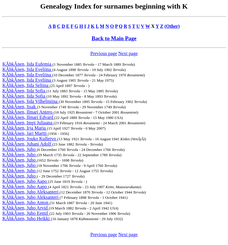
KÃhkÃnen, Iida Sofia (24, 90)
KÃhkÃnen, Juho (19, 149)
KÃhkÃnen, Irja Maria (24, 127)
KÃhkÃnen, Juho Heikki (26, 218)
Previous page (103, 53)
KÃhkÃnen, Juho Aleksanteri (31, 191)
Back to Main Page (113, 38)
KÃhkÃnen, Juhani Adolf (27, 143)
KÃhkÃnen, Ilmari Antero (27, 112)
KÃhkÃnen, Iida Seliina (26, 85)
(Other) (172, 26)
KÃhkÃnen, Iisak (19, 106)
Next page (127, 53)
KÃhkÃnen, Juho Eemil (25, 213)
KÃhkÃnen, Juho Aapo (25, 181)
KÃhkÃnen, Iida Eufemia (27, 64)
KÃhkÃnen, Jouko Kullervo (29, 138)
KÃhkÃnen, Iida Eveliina (27, 69)
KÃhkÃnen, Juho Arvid (25, 207)
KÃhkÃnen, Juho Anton (26, 202)
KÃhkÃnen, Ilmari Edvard (28, 117)
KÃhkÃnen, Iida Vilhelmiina (30, 101)
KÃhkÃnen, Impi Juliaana (27, 122)
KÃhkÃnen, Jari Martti (25, 133)
